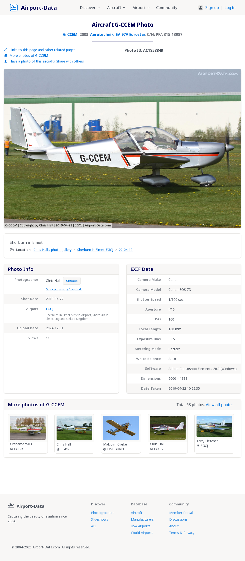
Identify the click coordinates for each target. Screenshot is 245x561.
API (93, 526)
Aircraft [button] (116, 7)
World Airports (142, 532)
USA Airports (140, 526)
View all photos (219, 404)
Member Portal (181, 512)
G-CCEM (70, 34)
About (174, 526)
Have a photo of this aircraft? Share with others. (44, 61)
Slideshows (99, 519)
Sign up (212, 7)
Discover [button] (90, 7)
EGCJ (49, 309)
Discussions (178, 519)
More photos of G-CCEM (26, 55)
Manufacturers (142, 519)
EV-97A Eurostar (130, 34)
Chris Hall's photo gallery (53, 249)
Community (166, 7)
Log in (230, 7)
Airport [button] (141, 7)
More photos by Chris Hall (64, 289)
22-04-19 (126, 249)
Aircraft (136, 512)
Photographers (102, 512)
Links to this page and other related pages (39, 50)
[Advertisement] (122, 474)
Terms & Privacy (181, 532)
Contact (71, 281)
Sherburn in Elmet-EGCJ (95, 249)
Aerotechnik (102, 34)
